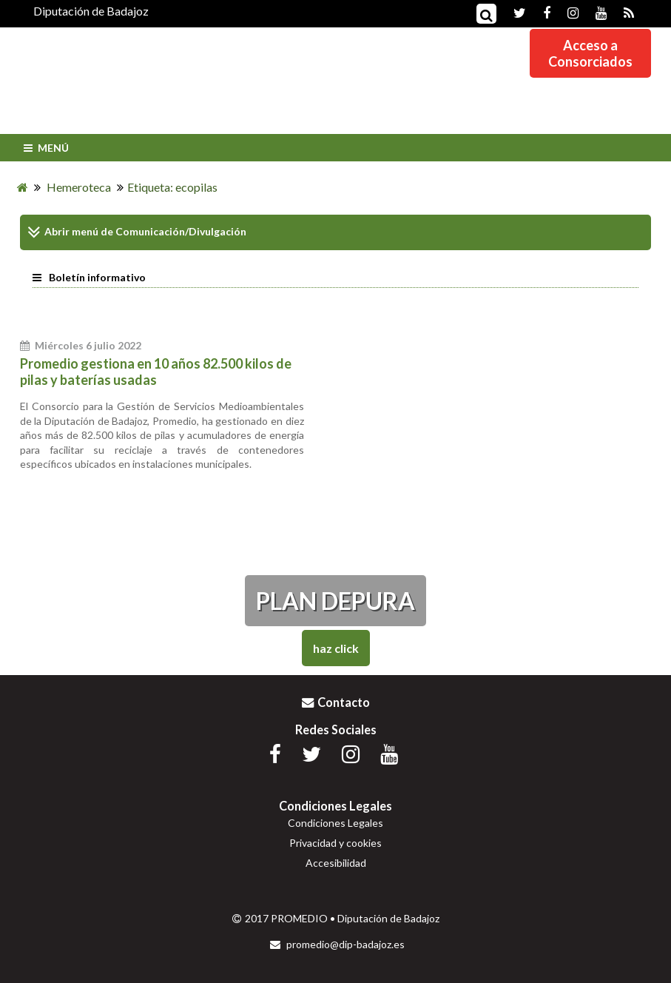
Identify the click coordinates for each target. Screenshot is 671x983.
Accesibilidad (336, 862)
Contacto (336, 702)
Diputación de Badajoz (91, 11)
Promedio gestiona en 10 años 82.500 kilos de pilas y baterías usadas (155, 371)
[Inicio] (22, 187)
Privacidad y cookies (335, 842)
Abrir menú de (70, 232)
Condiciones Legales (335, 822)
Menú (45, 147)
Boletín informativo (89, 277)
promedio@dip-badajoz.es (337, 944)
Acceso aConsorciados (590, 53)
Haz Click (336, 648)
